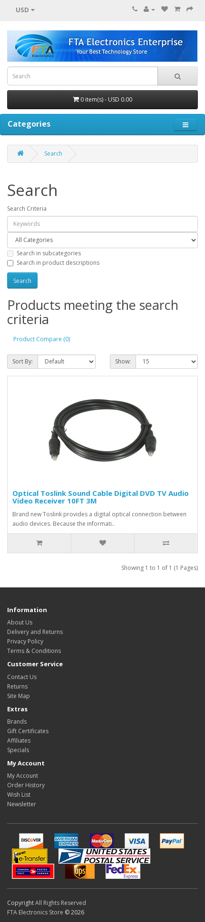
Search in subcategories (44, 253)
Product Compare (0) (41, 339)
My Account (22, 776)
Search (53, 153)
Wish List (18, 795)
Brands (17, 721)
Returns (17, 686)
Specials (18, 750)
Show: (123, 361)
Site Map (18, 696)
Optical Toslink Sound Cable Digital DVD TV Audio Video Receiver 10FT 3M (100, 497)
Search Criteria (27, 209)
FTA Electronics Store (35, 912)
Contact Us (22, 677)
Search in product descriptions (53, 263)
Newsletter (21, 804)
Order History (26, 785)
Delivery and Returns (35, 632)
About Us (19, 622)
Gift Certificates (28, 731)
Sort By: (22, 361)
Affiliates (18, 740)
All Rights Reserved (60, 903)
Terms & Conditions (34, 651)
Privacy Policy (25, 641)
